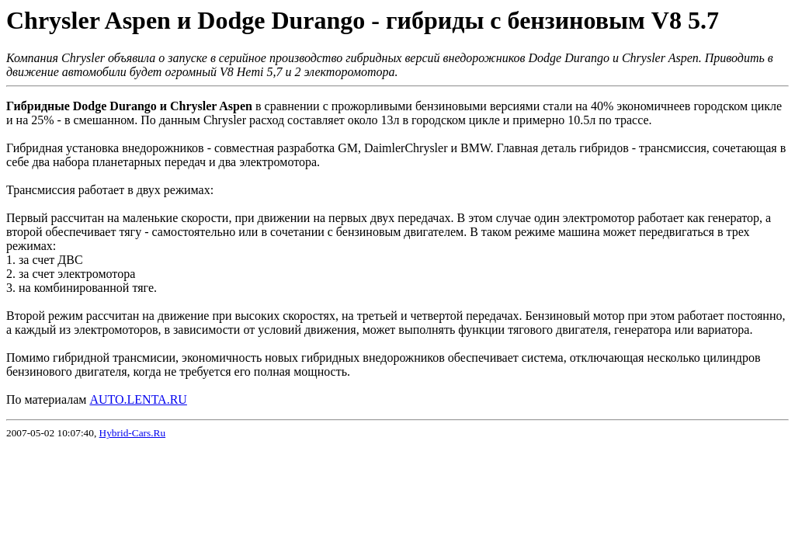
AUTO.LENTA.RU (138, 399)
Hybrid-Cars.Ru (132, 433)
